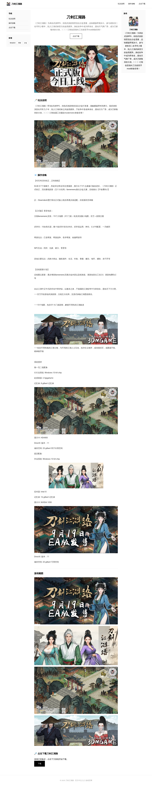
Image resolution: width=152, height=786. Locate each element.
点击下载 (142, 4)
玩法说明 (121, 4)
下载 (40, 764)
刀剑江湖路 (14, 4)
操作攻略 (131, 4)
